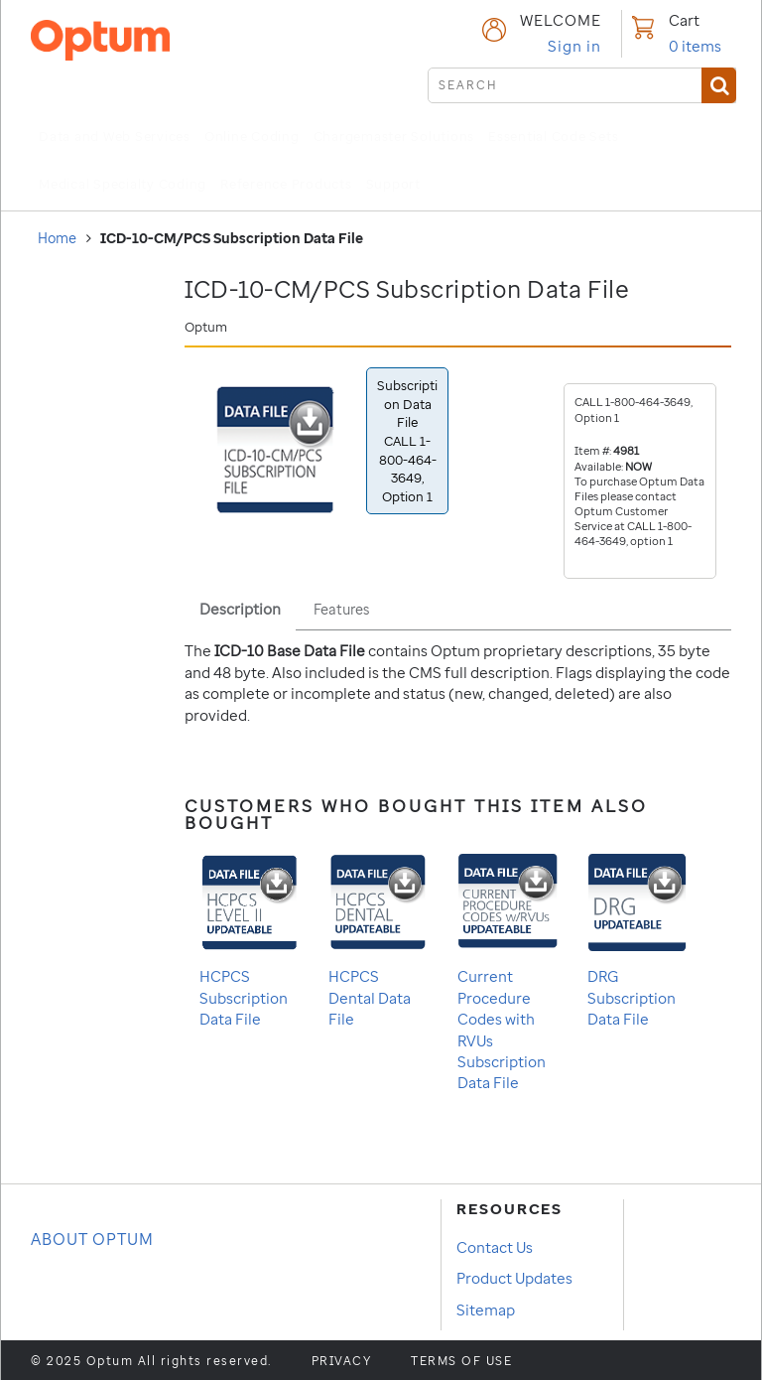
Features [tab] (341, 609)
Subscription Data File (407, 440)
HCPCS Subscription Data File (249, 939)
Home (57, 237)
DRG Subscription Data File (637, 939)
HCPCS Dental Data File (378, 939)
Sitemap (485, 1309)
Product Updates (514, 1278)
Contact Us (494, 1247)
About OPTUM (92, 1239)
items (695, 46)
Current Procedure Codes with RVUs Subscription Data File (507, 970)
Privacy (342, 1361)
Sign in (574, 46)
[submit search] (582, 85)
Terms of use (461, 1361)
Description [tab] (240, 609)
